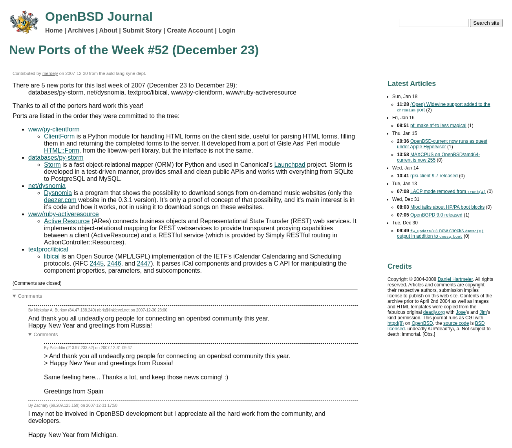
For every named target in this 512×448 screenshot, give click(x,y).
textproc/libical (48, 249)
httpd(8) (396, 323)
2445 (97, 263)
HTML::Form (61, 150)
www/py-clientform (54, 129)
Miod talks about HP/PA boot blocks (447, 207)
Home (53, 30)
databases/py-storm (56, 157)
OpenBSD (422, 323)
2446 (114, 263)
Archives (81, 30)
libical (52, 256)
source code (456, 323)
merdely (50, 73)
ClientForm (59, 136)
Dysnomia (58, 192)
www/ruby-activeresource (63, 214)
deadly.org (434, 312)
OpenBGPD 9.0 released (436, 215)
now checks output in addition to (440, 233)
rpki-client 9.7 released (434, 175)
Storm (52, 164)
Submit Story (142, 30)
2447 (144, 263)
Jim (483, 312)
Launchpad (289, 164)
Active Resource (67, 221)
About (108, 30)
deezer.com (60, 200)
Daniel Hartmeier (455, 279)
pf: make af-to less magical (438, 125)
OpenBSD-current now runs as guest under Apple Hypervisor (442, 143)
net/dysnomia (47, 185)
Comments (30, 296)
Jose (461, 312)
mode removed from (448, 191)
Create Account (190, 30)
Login (227, 30)
